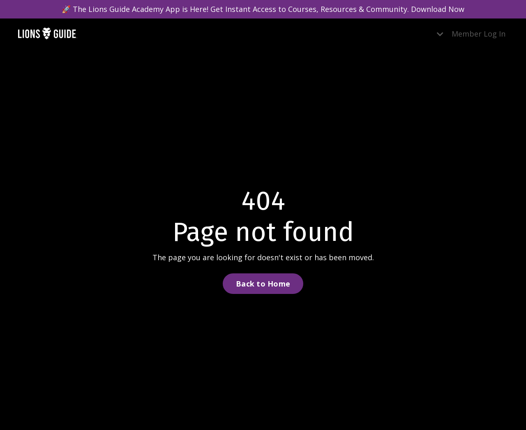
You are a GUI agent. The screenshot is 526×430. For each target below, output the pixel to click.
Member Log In (478, 34)
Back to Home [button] (263, 284)
